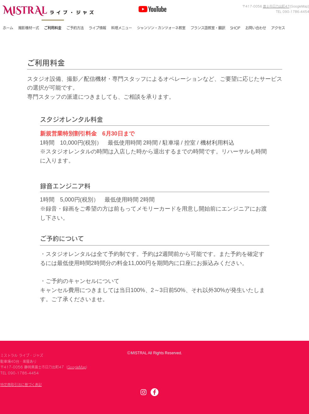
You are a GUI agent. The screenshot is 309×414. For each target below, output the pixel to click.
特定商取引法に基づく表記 (21, 384)
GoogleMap (76, 367)
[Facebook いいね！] (220, 9)
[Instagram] (143, 392)
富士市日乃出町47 (276, 6)
